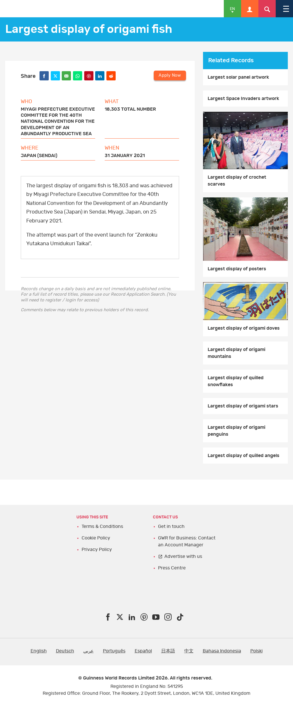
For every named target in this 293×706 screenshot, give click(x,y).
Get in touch (171, 526)
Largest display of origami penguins (236, 431)
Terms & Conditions (102, 526)
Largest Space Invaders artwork (243, 98)
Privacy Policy (97, 549)
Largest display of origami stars (243, 406)
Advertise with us (183, 556)
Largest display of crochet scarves (237, 180)
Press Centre (172, 568)
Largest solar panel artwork (238, 77)
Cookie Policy (96, 538)
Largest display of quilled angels (243, 455)
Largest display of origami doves (244, 328)
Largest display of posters (237, 269)
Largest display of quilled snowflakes (236, 381)
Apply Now (170, 75)
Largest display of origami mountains (236, 353)
